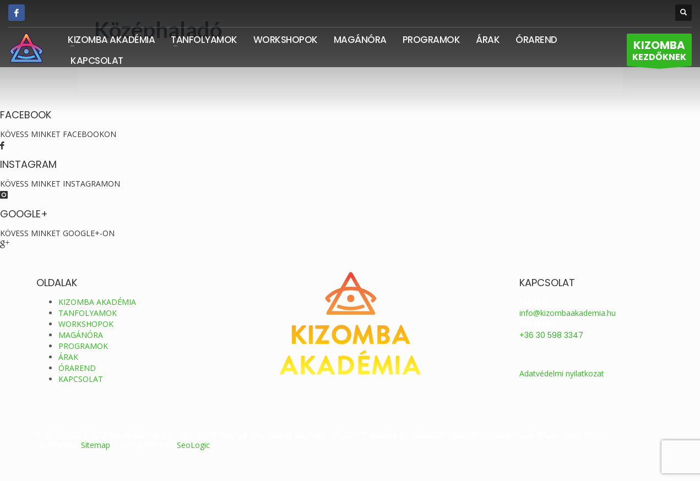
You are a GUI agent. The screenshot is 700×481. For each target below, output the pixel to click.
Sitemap (95, 445)
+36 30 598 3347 (551, 335)
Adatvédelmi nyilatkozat (561, 373)
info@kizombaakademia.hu (567, 313)
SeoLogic (193, 445)
